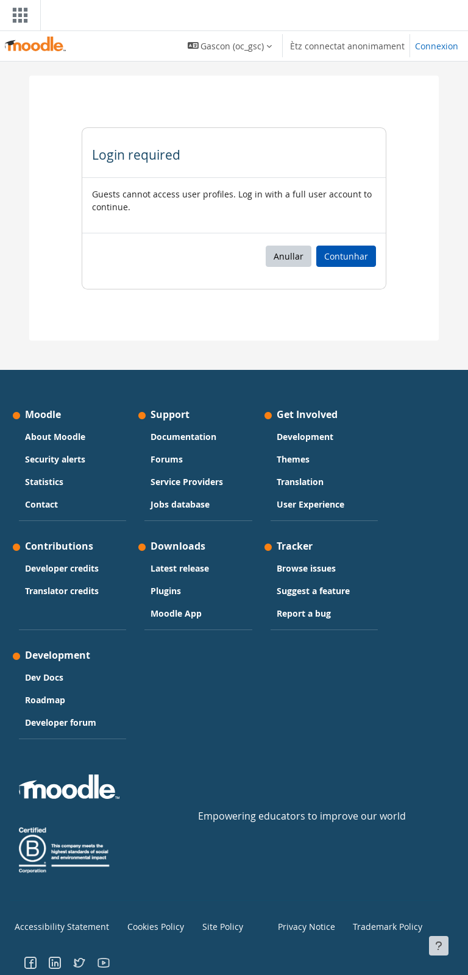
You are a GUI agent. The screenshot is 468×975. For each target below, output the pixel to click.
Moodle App (176, 613)
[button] (230, 45)
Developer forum (60, 722)
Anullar (288, 256)
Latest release (180, 568)
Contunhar (346, 256)
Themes (293, 459)
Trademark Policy (382, 926)
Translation (300, 482)
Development (305, 436)
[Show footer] (438, 946)
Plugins (166, 591)
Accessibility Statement (54, 926)
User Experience (310, 504)
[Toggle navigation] (17, 15)
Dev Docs (44, 677)
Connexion (436, 46)
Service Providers (187, 482)
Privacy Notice (302, 926)
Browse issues (306, 568)
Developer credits (62, 568)
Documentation (183, 436)
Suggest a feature (313, 591)
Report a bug (304, 613)
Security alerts (55, 459)
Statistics (44, 482)
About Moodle (55, 436)
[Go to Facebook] (30, 960)
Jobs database (180, 504)
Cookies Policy (151, 926)
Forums (167, 459)
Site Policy (219, 926)
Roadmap (45, 700)
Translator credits (62, 591)
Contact (41, 504)
